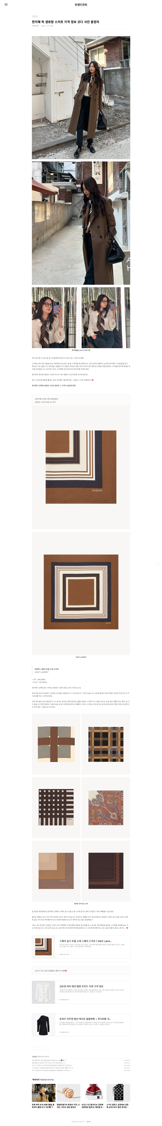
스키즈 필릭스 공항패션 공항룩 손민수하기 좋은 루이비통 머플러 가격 (51, 1068)
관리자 (89, 1122)
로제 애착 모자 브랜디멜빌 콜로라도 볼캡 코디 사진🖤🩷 (48, 1060)
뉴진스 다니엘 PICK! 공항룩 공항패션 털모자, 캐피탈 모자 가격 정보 (51, 1065)
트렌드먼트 (81, 4)
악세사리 (34, 1056)
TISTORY (81, 1122)
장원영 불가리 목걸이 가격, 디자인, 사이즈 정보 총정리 (47, 1063)
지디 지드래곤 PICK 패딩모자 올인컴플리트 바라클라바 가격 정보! (50, 1070)
